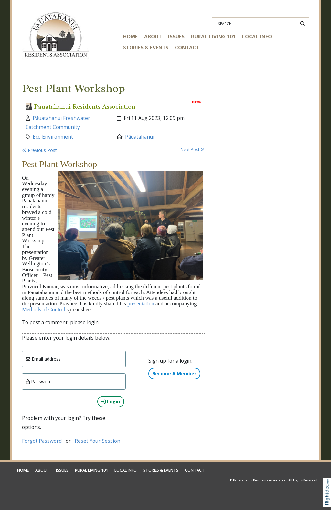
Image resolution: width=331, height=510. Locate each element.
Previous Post (39, 150)
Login (110, 401)
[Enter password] (74, 381)
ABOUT (153, 36)
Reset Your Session (97, 441)
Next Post (193, 149)
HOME (130, 36)
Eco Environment (53, 136)
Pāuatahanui (139, 136)
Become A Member (174, 373)
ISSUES (176, 36)
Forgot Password (42, 441)
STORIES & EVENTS (145, 47)
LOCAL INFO (257, 36)
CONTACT (187, 47)
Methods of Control (43, 309)
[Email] (74, 359)
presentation (140, 304)
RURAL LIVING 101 (213, 36)
